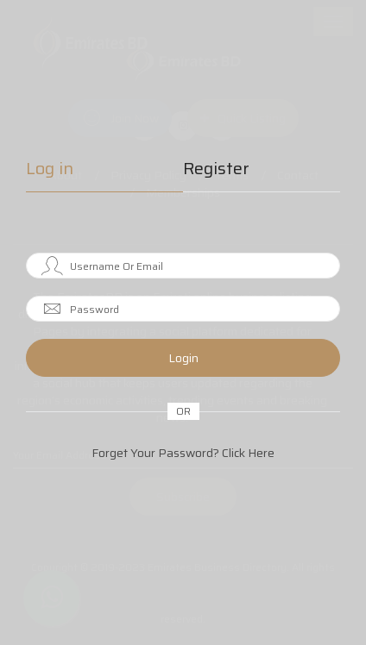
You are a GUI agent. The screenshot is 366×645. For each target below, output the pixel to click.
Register (216, 170)
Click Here (248, 452)
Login (183, 357)
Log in (49, 170)
